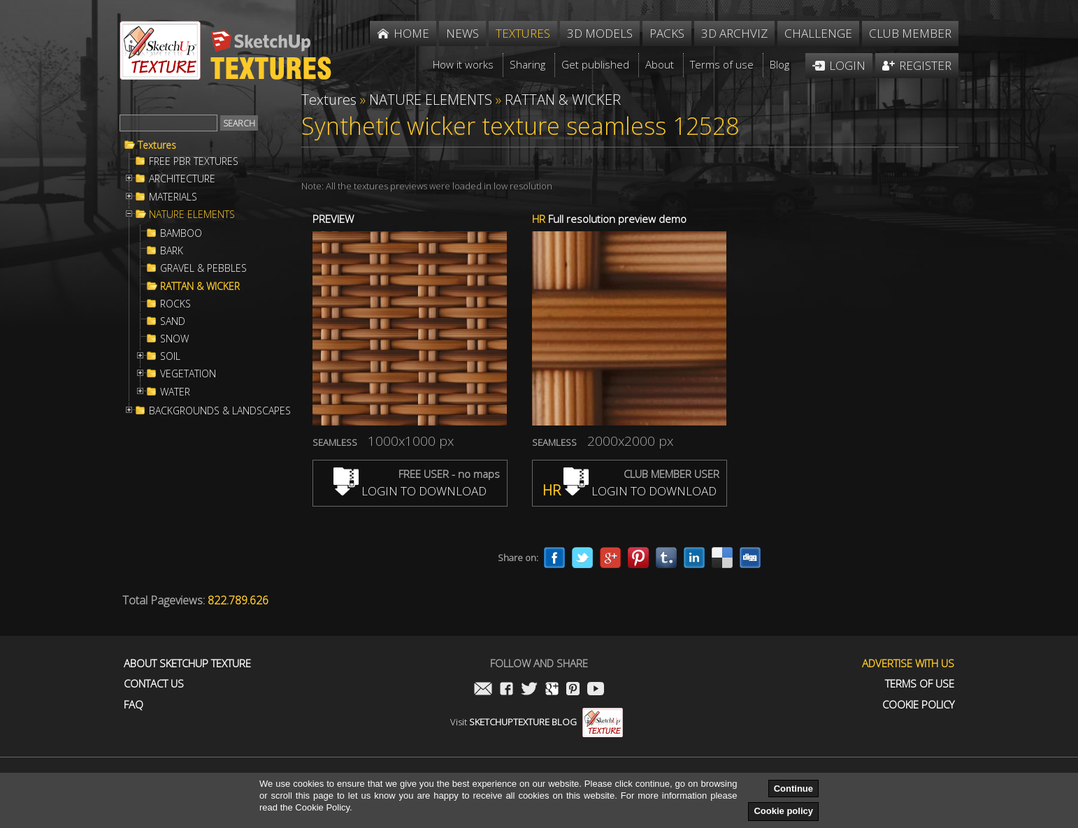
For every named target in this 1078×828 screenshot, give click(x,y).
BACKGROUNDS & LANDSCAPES (220, 411)
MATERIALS (173, 197)
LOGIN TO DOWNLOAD (410, 491)
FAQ (133, 704)
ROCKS (175, 304)
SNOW (174, 339)
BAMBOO (181, 233)
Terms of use (919, 683)
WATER (175, 392)
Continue (793, 788)
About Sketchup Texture (187, 663)
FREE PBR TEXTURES (193, 161)
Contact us (154, 683)
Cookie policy (783, 811)
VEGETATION (188, 374)
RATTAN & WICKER (200, 286)
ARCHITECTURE (182, 179)
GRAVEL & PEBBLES (203, 268)
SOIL (170, 356)
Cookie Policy (918, 704)
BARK (171, 251)
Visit (536, 722)
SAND (172, 321)
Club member (910, 33)
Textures (157, 145)
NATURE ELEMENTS (192, 214)
